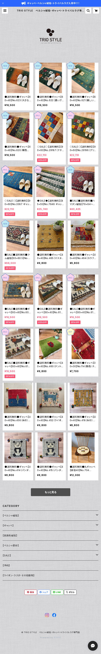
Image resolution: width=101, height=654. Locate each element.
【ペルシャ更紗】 (11, 545)
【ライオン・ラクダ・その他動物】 (19, 575)
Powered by (50, 637)
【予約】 (6, 565)
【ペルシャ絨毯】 (11, 515)
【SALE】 (7, 555)
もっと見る (50, 492)
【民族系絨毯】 (10, 535)
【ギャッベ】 (8, 525)
